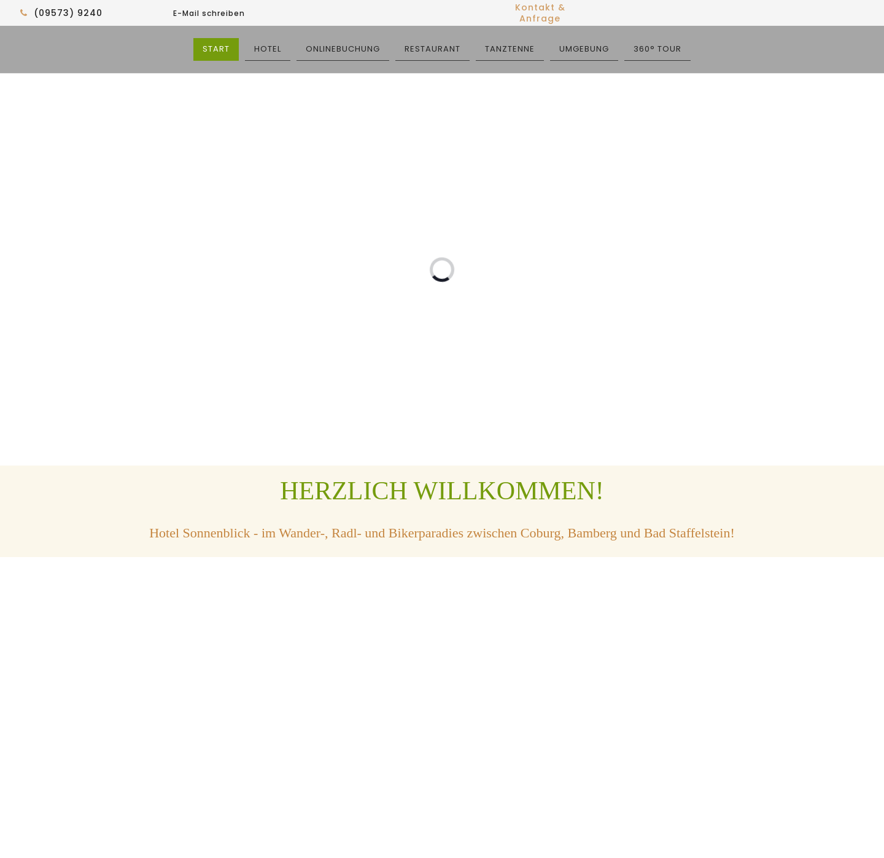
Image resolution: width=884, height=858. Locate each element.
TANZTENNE (510, 49)
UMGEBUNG (584, 49)
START (216, 49)
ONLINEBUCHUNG (343, 49)
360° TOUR (657, 49)
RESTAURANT (432, 49)
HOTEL (267, 49)
